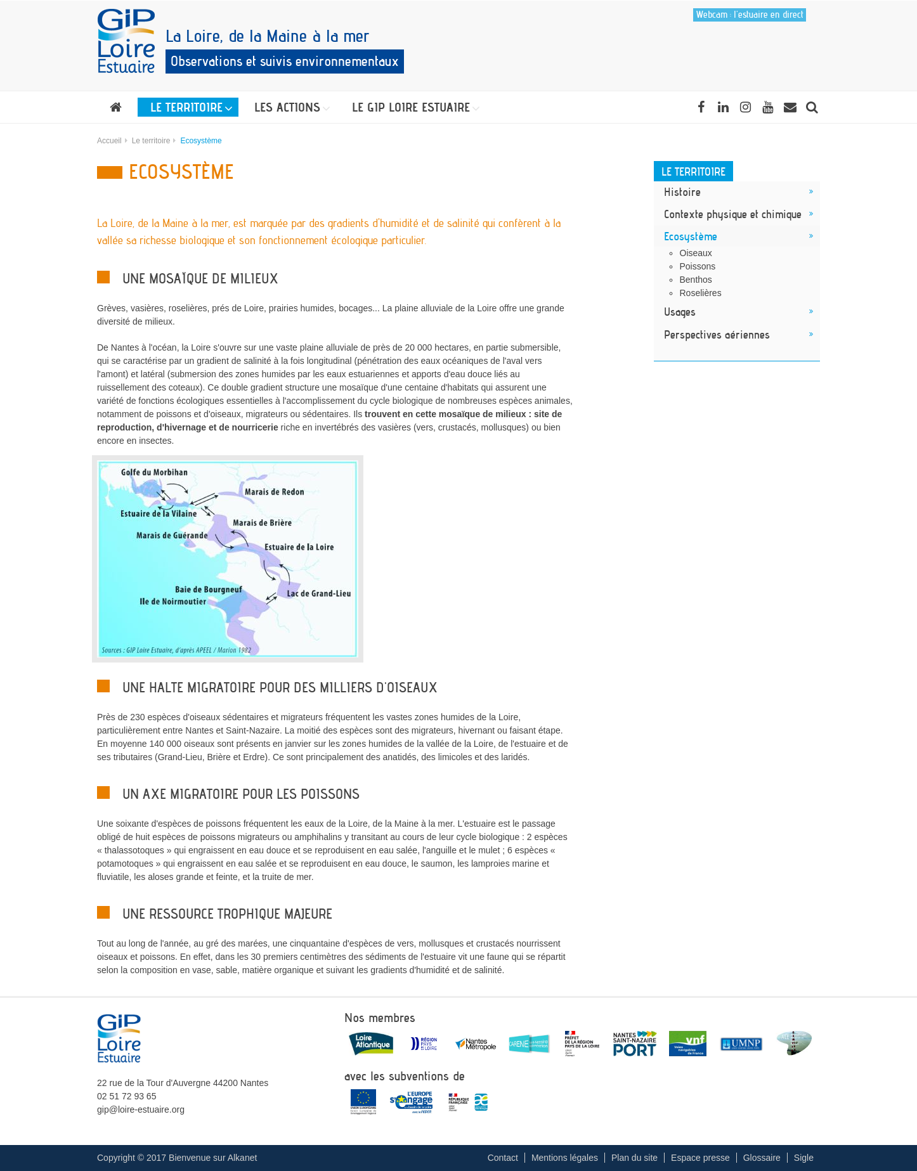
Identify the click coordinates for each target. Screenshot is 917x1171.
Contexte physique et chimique (733, 214)
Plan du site (634, 1158)
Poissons (698, 266)
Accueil (109, 140)
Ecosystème (690, 236)
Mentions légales (564, 1158)
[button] (188, 107)
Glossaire (762, 1158)
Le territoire (151, 140)
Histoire (682, 191)
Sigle (804, 1158)
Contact (503, 1158)
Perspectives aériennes (717, 334)
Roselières (701, 293)
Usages (680, 311)
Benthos (696, 280)
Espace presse (700, 1158)
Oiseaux (696, 253)
